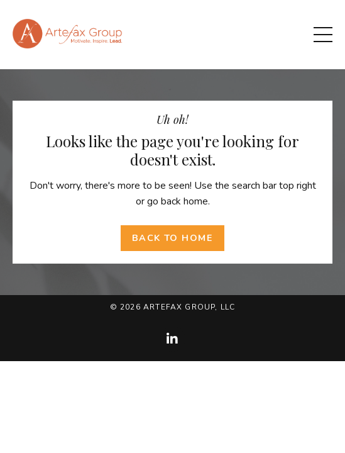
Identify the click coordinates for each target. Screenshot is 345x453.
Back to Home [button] (172, 238)
